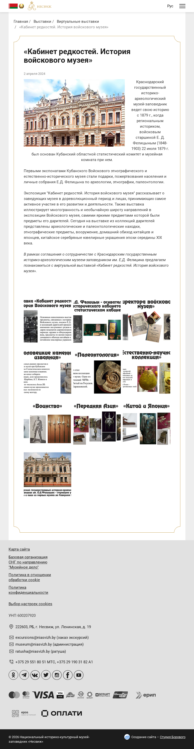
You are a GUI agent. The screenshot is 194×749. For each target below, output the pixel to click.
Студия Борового (172, 737)
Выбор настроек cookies (30, 604)
